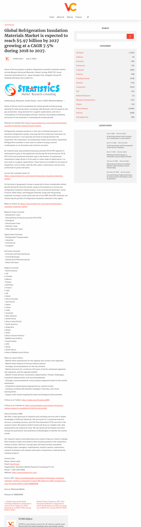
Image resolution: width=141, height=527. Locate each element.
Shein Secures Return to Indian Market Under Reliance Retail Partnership (121, 177)
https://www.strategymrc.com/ (24, 428)
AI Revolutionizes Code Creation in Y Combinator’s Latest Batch (120, 140)
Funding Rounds (103, 78)
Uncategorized (103, 117)
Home (51, 17)
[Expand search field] (87, 17)
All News (100, 53)
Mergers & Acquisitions (106, 100)
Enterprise (101, 66)
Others (99, 104)
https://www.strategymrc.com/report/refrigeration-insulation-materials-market (52, 179)
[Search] (130, 36)
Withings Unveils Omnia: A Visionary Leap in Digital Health (121, 164)
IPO (98, 91)
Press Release (9, 25)
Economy (100, 61)
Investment (101, 87)
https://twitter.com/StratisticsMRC (36, 367)
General (100, 83)
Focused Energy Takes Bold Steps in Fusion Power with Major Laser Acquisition (120, 193)
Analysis (100, 57)
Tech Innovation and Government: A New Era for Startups (121, 153)
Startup (100, 113)
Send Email (14, 420)
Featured (100, 70)
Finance (100, 74)
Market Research (104, 96)
